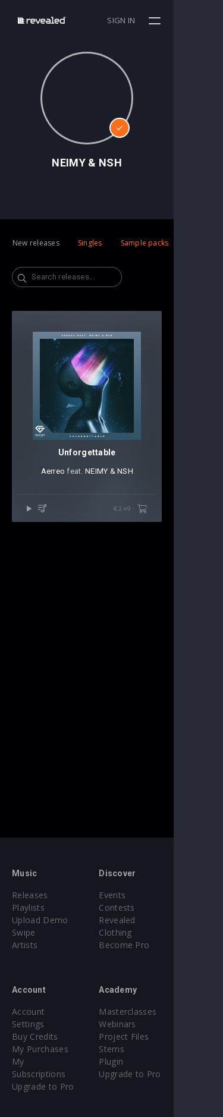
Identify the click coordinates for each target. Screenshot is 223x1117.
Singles (90, 243)
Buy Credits (35, 1024)
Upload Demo (40, 920)
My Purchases (40, 1036)
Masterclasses (152, 1011)
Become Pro (149, 932)
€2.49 (179, 558)
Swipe (24, 932)
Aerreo (77, 520)
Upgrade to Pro (43, 1061)
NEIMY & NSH (133, 520)
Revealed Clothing (160, 920)
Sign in (170, 20)
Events (137, 895)
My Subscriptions (46, 1049)
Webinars (142, 1024)
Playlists (28, 907)
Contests (142, 907)
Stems (136, 1049)
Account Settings (46, 1011)
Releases (30, 895)
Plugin (136, 1061)
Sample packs (145, 243)
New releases (35, 243)
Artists (24, 945)
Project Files (149, 1036)
